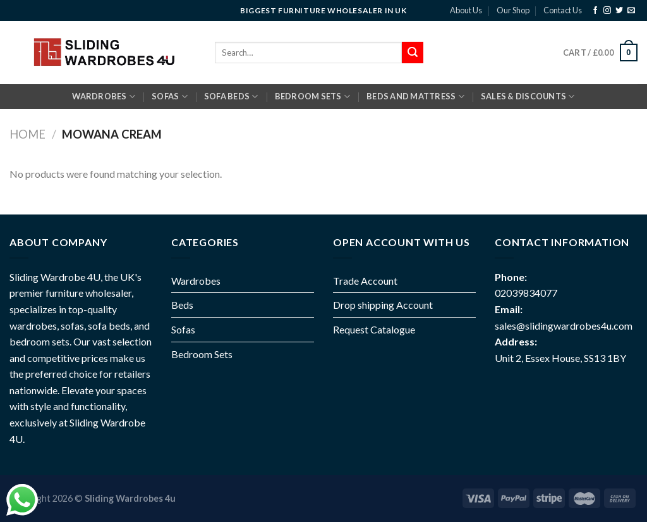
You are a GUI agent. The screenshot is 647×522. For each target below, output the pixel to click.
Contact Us (562, 10)
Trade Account (365, 281)
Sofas (183, 329)
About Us (466, 10)
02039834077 (526, 293)
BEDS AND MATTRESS (415, 96)
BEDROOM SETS (313, 96)
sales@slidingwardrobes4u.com (563, 326)
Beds (182, 305)
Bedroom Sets (202, 354)
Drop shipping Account (383, 305)
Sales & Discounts (528, 96)
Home (27, 134)
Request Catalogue (374, 329)
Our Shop (513, 10)
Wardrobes (103, 96)
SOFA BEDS (231, 96)
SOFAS (170, 96)
